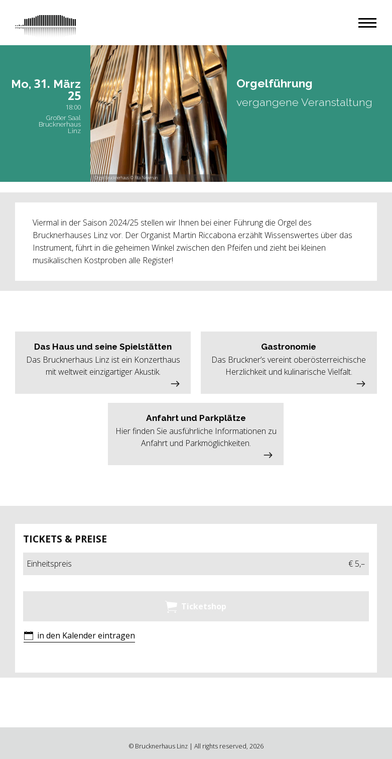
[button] (367, 23)
